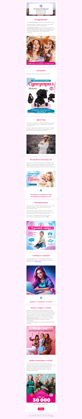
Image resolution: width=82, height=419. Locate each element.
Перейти (41, 408)
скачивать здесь (37, 261)
